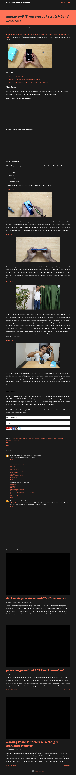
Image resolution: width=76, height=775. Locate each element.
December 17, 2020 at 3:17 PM (34, 455)
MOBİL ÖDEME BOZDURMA (17, 468)
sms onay (12, 466)
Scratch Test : (10, 189)
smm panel (13, 484)
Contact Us (16, 6)
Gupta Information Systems (18, 2)
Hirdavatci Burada (15, 490)
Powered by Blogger (38, 771)
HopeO (12, 500)
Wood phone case (16, 502)
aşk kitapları (13, 477)
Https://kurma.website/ (16, 475)
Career (7, 6)
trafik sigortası (14, 472)
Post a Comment (15, 689)
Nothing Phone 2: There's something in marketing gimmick (32, 744)
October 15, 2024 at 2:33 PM (21, 500)
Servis (12, 493)
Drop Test (31, 438)
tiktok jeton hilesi (14, 495)
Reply (12, 459)
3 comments (14, 765)
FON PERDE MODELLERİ (17, 465)
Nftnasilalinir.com (15, 469)
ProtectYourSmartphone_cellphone (53, 438)
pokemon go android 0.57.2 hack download (35, 670)
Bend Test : (9, 234)
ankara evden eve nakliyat (17, 471)
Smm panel (13, 486)
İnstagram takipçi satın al (17, 489)
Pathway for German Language (18, 455)
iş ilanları (12, 487)
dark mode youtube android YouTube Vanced (36, 598)
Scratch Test (9, 440)
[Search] (63, 2)
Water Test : (10, 341)
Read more (67, 618)
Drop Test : (9, 282)
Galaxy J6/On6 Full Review (17, 77)
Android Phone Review (16, 438)
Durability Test (38, 438)
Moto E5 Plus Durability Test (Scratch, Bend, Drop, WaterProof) (29, 82)
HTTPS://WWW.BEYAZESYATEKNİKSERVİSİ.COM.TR (24, 492)
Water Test (17, 440)
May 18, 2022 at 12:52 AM (23, 463)
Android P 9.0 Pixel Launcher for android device (24, 79)
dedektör (12, 474)
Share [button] (7, 445)
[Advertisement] (38, 537)
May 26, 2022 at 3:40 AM (23, 482)
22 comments (14, 618)
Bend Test (25, 438)
